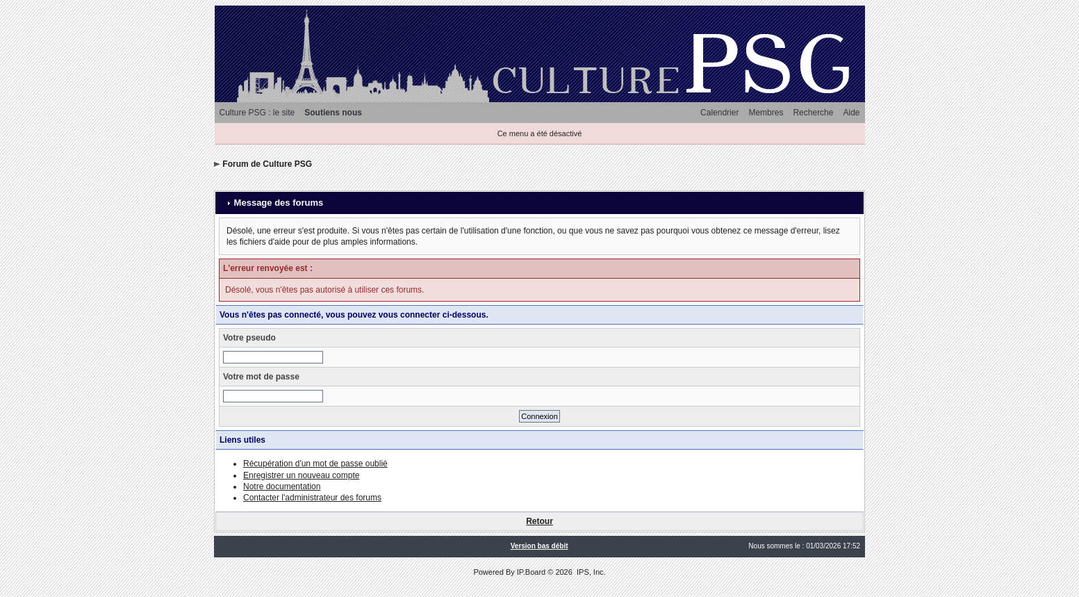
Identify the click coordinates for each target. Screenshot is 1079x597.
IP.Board (531, 572)
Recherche (813, 112)
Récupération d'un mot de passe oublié (315, 463)
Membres (765, 112)
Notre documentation (281, 486)
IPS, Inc (590, 572)
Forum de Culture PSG (267, 164)
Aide (851, 112)
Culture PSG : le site (257, 112)
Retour (539, 521)
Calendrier (719, 112)
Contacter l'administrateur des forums (312, 497)
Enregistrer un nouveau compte (301, 475)
